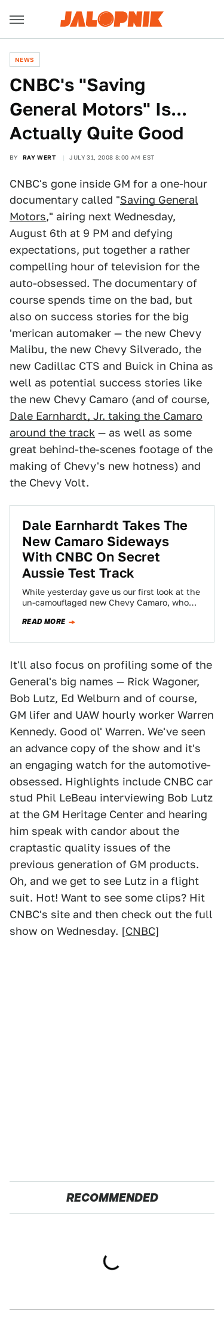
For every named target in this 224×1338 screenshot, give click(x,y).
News (25, 59)
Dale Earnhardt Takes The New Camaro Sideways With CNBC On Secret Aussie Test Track (105, 548)
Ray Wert (39, 157)
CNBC (140, 931)
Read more (44, 621)
